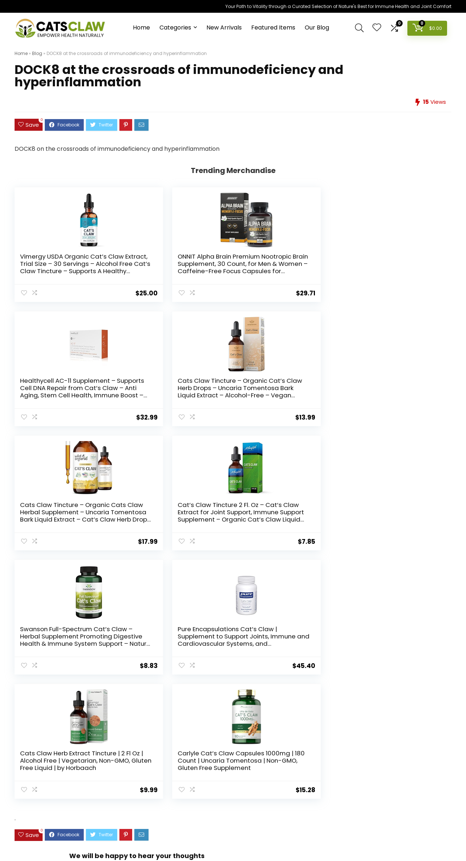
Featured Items (273, 27)
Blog (37, 53)
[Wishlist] (376, 28)
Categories (175, 27)
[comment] (233, 571)
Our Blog (317, 27)
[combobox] (233, 740)
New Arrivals (224, 27)
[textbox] (233, 741)
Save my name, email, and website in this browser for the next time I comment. (198, 642)
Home (141, 27)
